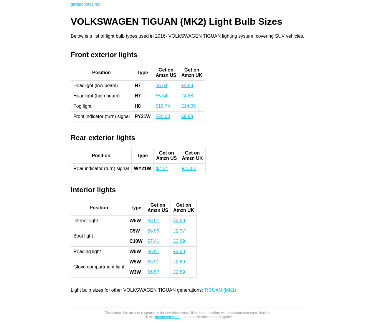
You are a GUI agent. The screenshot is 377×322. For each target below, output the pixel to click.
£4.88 (187, 85)
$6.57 (153, 272)
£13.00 (189, 168)
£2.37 (179, 230)
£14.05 (188, 106)
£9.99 (187, 116)
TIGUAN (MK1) (220, 290)
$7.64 (162, 168)
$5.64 (161, 85)
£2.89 (179, 272)
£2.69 (179, 220)
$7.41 (153, 241)
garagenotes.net (85, 4)
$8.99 (153, 230)
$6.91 (153, 220)
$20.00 (163, 116)
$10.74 (163, 106)
